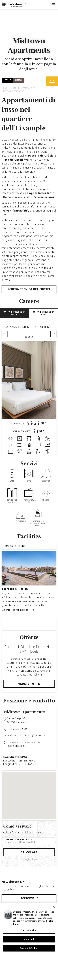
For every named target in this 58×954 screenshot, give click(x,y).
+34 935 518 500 (17, 728)
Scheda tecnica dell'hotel (29, 289)
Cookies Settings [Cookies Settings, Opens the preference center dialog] (29, 930)
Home (5, 88)
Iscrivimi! (29, 898)
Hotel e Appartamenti (23, 88)
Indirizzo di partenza (18, 839)
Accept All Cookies (29, 948)
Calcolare (29, 852)
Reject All (29, 939)
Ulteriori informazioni (17, 609)
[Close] (54, 907)
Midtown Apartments (14, 91)
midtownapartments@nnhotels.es (28, 735)
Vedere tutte (29, 683)
